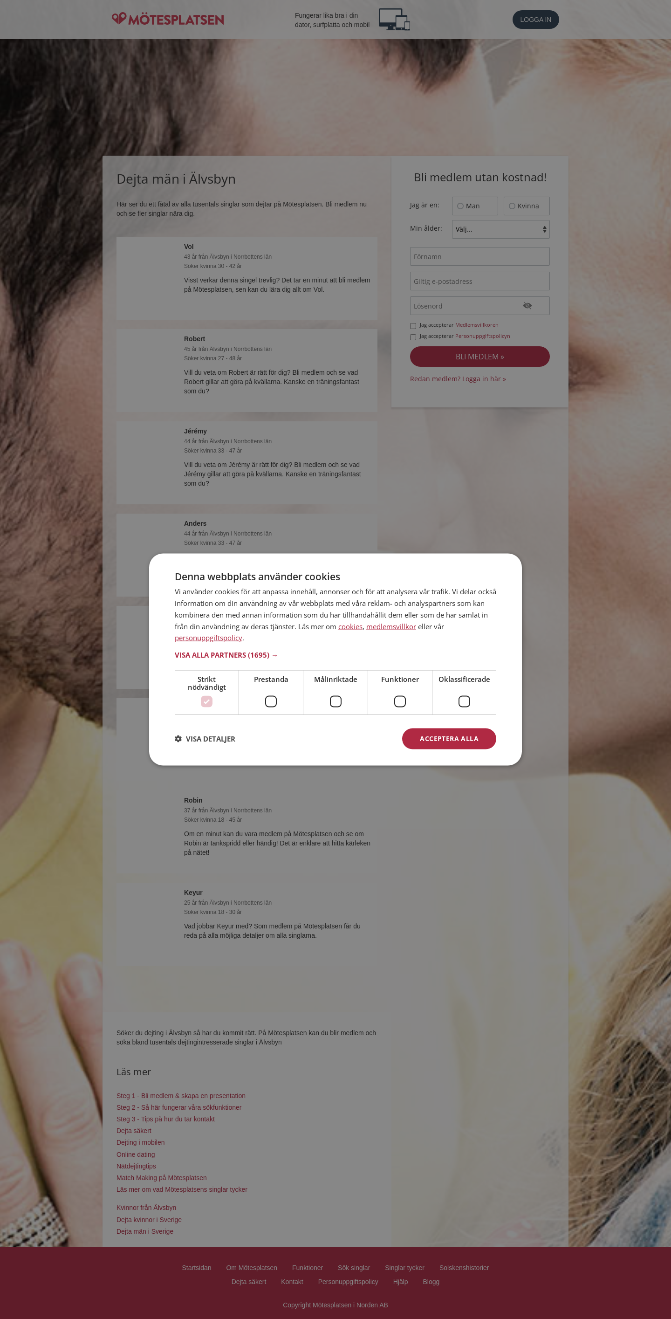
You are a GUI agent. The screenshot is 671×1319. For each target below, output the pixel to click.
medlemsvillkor (391, 626)
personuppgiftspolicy (208, 637)
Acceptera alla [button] (449, 738)
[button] (335, 655)
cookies (350, 626)
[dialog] (335, 660)
